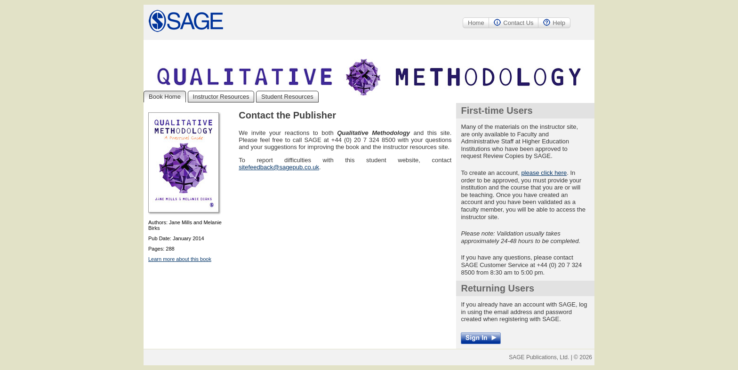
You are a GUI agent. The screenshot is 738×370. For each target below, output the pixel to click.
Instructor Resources (221, 96)
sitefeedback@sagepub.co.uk (279, 167)
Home (476, 22)
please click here (544, 172)
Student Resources (287, 96)
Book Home (165, 96)
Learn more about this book (179, 259)
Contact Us (513, 22)
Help (554, 22)
